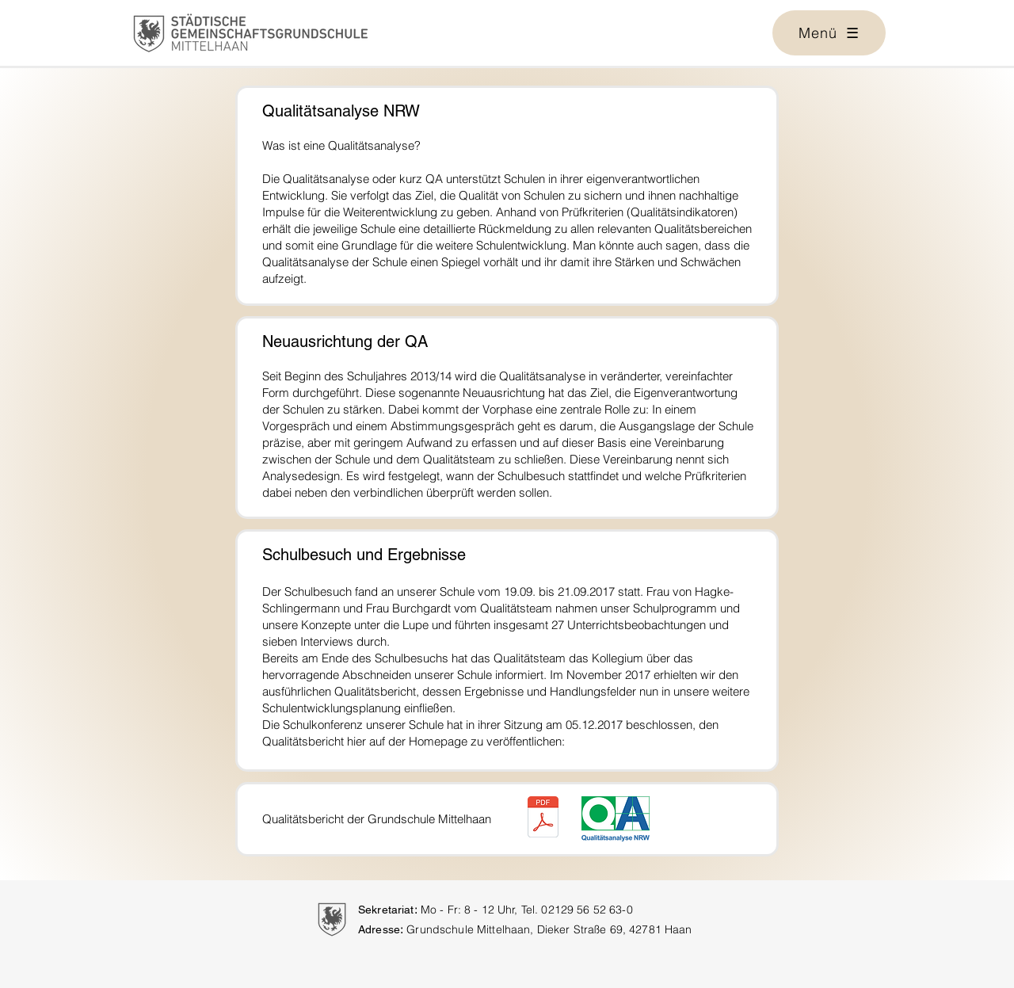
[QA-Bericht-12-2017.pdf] (543, 818)
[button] (829, 32)
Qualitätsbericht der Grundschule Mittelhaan (376, 818)
